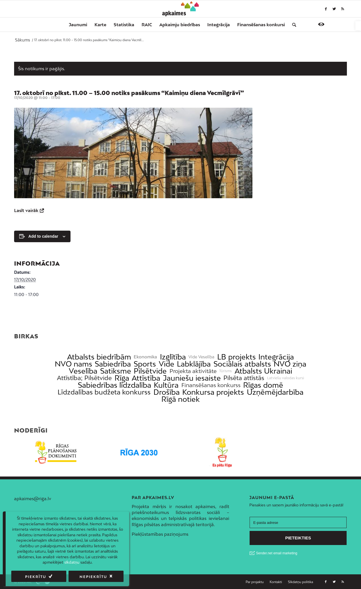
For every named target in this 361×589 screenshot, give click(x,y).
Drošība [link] (166, 392)
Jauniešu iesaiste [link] (192, 377)
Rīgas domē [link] (263, 385)
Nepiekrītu (93, 577)
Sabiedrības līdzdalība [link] (114, 385)
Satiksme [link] (115, 370)
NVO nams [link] (73, 363)
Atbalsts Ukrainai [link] (263, 370)
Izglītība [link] (173, 356)
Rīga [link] (122, 377)
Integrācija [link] (276, 356)
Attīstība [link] (146, 377)
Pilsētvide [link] (150, 370)
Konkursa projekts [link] (213, 392)
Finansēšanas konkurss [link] (211, 385)
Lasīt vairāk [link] (26, 210)
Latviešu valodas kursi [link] (285, 378)
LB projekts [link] (236, 356)
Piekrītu (35, 577)
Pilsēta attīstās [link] (243, 378)
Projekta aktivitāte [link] (193, 371)
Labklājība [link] (194, 363)
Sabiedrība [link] (113, 363)
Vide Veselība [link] (201, 357)
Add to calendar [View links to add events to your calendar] (43, 236)
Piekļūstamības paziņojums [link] (160, 534)
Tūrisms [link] (225, 371)
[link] (358, 25)
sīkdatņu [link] (71, 562)
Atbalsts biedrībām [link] (99, 356)
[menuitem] (78, 24)
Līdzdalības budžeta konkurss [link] (104, 392)
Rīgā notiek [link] (180, 399)
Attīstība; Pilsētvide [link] (84, 378)
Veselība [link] (83, 370)
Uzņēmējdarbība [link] (275, 392)
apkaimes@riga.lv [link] (32, 498)
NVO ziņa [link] (290, 363)
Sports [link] (145, 363)
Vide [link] (166, 363)
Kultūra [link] (166, 385)
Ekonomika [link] (145, 357)
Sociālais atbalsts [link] (242, 363)
